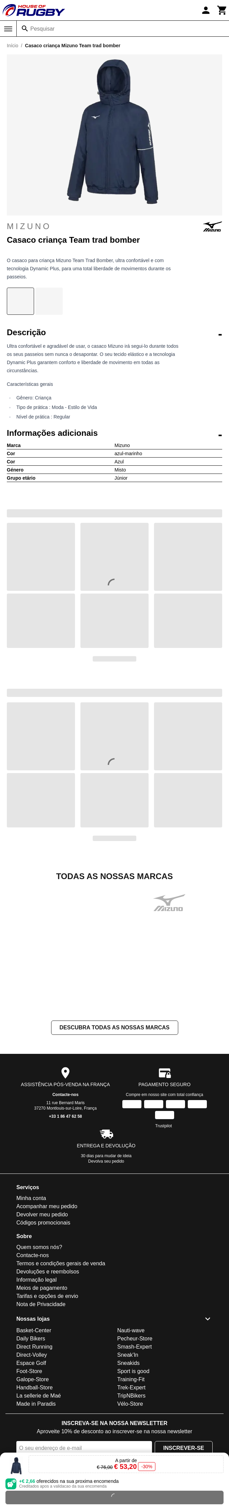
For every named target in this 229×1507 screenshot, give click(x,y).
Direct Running (34, 1347)
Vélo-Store (130, 1404)
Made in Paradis (36, 1404)
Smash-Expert (134, 1347)
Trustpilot (163, 1126)
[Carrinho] (222, 10)
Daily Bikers (30, 1338)
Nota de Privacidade (40, 1304)
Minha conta (31, 1198)
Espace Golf (31, 1363)
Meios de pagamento (41, 1288)
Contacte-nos (65, 1094)
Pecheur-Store (134, 1338)
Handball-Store (34, 1387)
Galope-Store (32, 1379)
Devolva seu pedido (106, 1161)
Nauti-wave (130, 1330)
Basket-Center (33, 1330)
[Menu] (8, 29)
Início (12, 45)
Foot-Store (29, 1371)
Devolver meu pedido (42, 1214)
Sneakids (128, 1363)
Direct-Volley (31, 1355)
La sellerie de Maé (38, 1396)
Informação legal (36, 1280)
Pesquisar (42, 29)
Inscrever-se (183, 1448)
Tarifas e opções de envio (47, 1296)
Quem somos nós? (39, 1247)
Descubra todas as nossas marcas (115, 1027)
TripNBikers (131, 1396)
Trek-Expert (131, 1387)
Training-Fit (130, 1379)
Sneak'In (127, 1355)
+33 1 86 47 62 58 (65, 1116)
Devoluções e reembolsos (47, 1271)
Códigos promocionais (43, 1223)
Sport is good (133, 1371)
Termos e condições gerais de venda (60, 1263)
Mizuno (114, 226)
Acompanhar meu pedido (46, 1206)
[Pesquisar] (25, 28)
